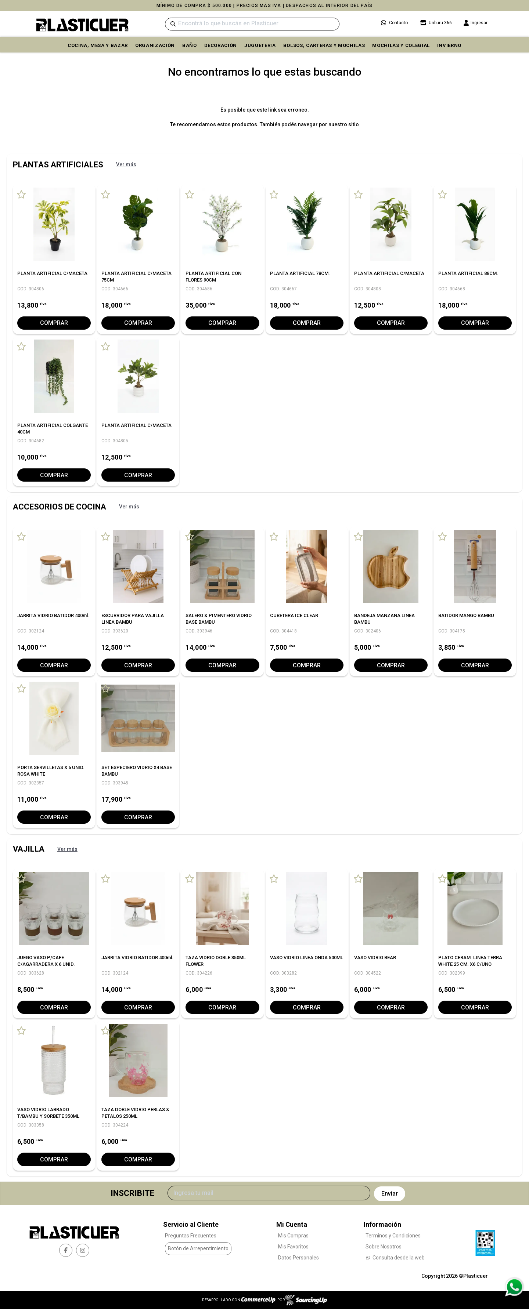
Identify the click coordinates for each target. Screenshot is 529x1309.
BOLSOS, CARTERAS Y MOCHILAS (324, 45)
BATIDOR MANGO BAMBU (466, 615)
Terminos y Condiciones (393, 1235)
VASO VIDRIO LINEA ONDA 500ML (306, 957)
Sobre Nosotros (384, 1246)
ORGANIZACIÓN (155, 45)
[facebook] (65, 1250)
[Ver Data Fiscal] (485, 1240)
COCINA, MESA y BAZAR (98, 45)
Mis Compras (293, 1235)
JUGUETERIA (260, 45)
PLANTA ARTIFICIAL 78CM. (300, 273)
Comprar (54, 322)
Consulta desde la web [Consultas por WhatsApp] (395, 1257)
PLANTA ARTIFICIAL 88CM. (468, 273)
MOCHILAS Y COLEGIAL (400, 45)
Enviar (389, 1193)
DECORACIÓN (220, 45)
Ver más (126, 164)
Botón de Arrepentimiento (198, 1248)
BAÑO (189, 45)
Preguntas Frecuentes (190, 1235)
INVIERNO (449, 45)
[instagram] (82, 1250)
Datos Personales (298, 1257)
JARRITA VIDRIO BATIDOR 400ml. (53, 615)
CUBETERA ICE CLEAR (294, 615)
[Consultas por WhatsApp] (514, 1287)
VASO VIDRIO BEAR (375, 957)
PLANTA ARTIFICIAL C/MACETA (52, 273)
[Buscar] (252, 24)
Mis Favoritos (293, 1246)
